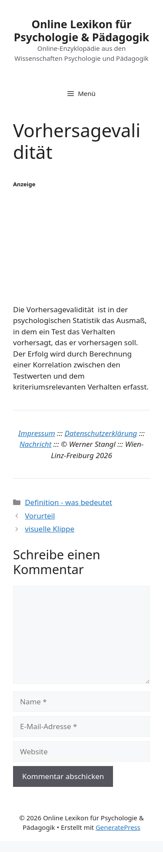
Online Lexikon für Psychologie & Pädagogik (82, 30)
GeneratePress (118, 827)
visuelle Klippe (49, 529)
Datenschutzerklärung (101, 433)
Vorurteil (40, 516)
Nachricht (36, 444)
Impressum (36, 433)
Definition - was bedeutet (68, 502)
